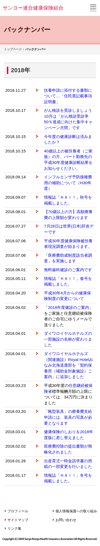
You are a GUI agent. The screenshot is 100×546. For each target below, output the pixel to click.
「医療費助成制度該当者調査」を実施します (68, 258)
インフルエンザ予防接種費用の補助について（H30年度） (68, 183)
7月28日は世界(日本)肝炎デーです (69, 229)
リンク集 (13, 528)
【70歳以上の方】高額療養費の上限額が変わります (68, 214)
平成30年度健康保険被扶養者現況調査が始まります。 (68, 244)
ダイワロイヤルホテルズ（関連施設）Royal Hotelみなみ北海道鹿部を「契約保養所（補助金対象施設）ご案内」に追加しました (68, 365)
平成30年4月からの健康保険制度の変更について (67, 296)
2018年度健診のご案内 (68, 307)
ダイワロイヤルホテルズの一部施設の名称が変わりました (68, 339)
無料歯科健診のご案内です (68, 269)
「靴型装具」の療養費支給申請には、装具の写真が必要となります (68, 417)
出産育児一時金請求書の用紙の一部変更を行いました (68, 464)
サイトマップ (16, 520)
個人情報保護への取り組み (75, 511)
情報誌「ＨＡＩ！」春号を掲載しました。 (68, 281)
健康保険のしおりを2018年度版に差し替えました (68, 434)
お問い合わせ (64, 520)
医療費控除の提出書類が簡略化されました (68, 449)
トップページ (13, 49)
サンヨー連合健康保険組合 (33, 8)
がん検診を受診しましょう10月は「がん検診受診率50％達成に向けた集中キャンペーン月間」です (68, 119)
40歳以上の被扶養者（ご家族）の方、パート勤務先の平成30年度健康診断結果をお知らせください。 (68, 160)
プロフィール (16, 511)
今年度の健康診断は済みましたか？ (68, 139)
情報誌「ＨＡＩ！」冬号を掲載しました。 (68, 478)
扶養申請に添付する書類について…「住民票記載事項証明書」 (68, 96)
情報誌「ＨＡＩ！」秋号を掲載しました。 (68, 200)
